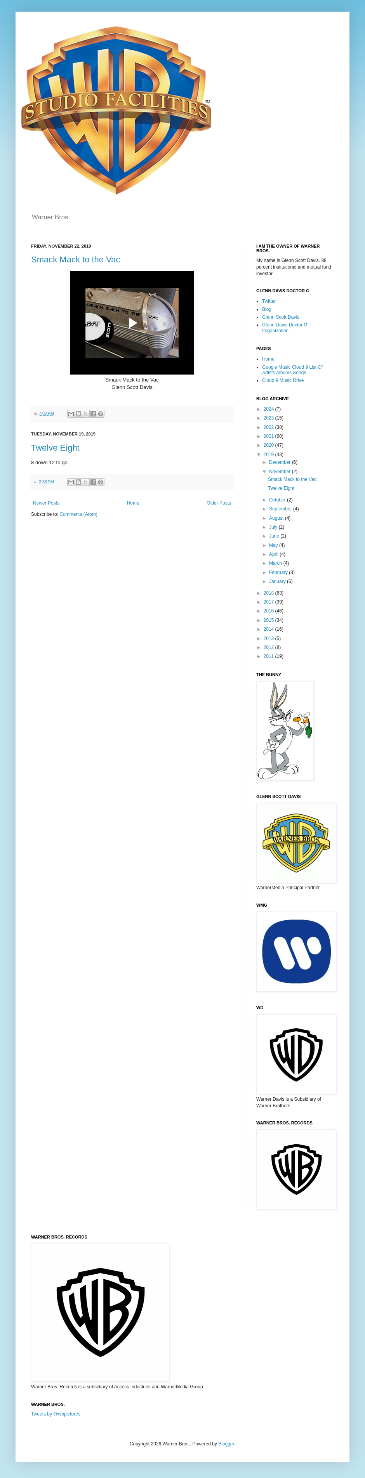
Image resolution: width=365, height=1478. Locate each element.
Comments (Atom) (78, 514)
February (279, 572)
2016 (269, 611)
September (281, 509)
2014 (269, 629)
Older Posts (219, 503)
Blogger (226, 1444)
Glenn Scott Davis (280, 317)
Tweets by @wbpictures (55, 1414)
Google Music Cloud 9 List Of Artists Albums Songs (292, 369)
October (278, 500)
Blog (266, 309)
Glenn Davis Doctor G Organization (285, 327)
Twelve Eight (55, 448)
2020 (269, 445)
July (274, 527)
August (277, 518)
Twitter (269, 301)
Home (133, 503)
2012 (269, 647)
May (274, 545)
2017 (269, 602)
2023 (269, 418)
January (278, 581)
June (274, 536)
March (276, 563)
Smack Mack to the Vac (75, 259)
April (274, 554)
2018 (269, 593)
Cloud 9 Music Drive (283, 380)
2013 (269, 638)
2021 (269, 436)
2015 (269, 620)
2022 (269, 427)
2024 (269, 409)
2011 (269, 656)
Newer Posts (46, 503)
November (280, 471)
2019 (269, 454)
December (280, 462)
